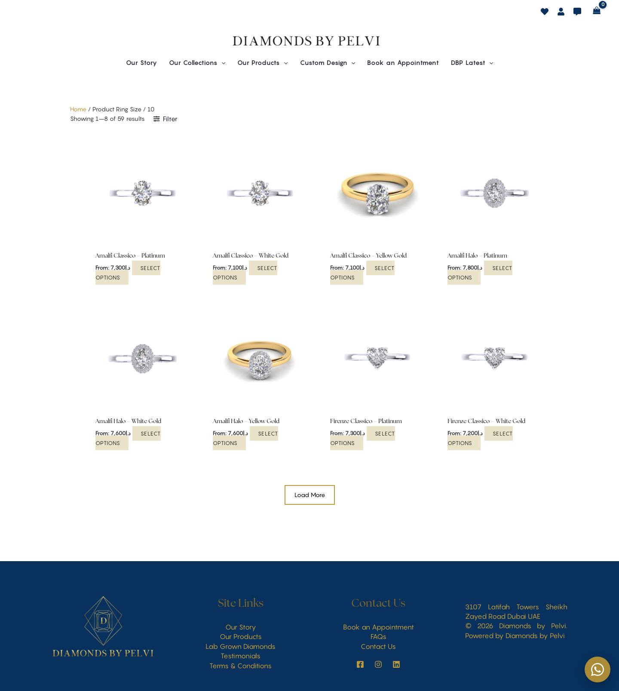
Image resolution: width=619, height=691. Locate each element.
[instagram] (360, 664)
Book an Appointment (378, 627)
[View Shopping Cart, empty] (597, 10)
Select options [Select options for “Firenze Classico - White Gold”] (480, 438)
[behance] (545, 11)
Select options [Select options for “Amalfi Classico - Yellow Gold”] (362, 272)
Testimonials (240, 655)
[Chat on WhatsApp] (597, 669)
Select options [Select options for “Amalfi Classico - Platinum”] (128, 272)
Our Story (240, 627)
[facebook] (561, 11)
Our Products (241, 636)
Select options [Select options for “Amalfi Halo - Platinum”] (480, 272)
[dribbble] (577, 11)
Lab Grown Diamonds (240, 646)
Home (78, 109)
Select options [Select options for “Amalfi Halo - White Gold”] (128, 438)
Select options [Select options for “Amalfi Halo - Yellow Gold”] (246, 438)
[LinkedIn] (396, 664)
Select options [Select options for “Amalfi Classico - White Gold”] (245, 272)
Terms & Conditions (240, 665)
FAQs (378, 636)
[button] (197, 62)
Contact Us (378, 646)
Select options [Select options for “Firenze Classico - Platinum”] (362, 438)
